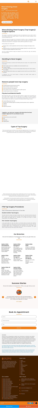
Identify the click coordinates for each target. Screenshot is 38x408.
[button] (28, 1)
